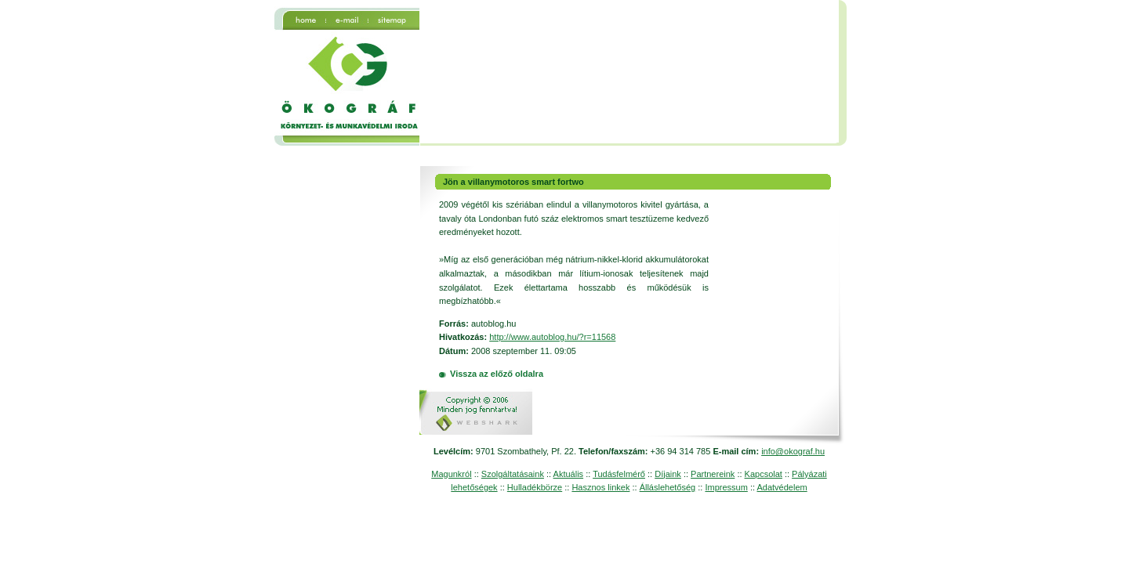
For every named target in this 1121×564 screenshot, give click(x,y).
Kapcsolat (763, 474)
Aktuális (568, 474)
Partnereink (713, 474)
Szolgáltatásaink (512, 474)
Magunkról (451, 474)
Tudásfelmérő (619, 474)
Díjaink (668, 474)
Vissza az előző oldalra (496, 373)
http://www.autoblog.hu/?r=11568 (552, 337)
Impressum (726, 487)
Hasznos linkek (600, 487)
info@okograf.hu (793, 451)
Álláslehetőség (668, 487)
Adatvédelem (781, 487)
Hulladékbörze (534, 487)
